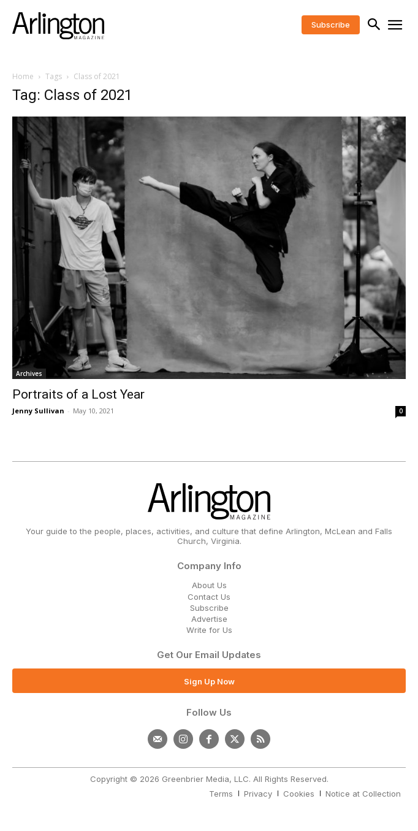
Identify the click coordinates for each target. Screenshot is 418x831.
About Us (209, 585)
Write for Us (209, 630)
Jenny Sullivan (38, 410)
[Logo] (58, 25)
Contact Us (209, 597)
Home (23, 76)
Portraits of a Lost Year (78, 394)
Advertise (209, 619)
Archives (29, 373)
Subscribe (209, 608)
